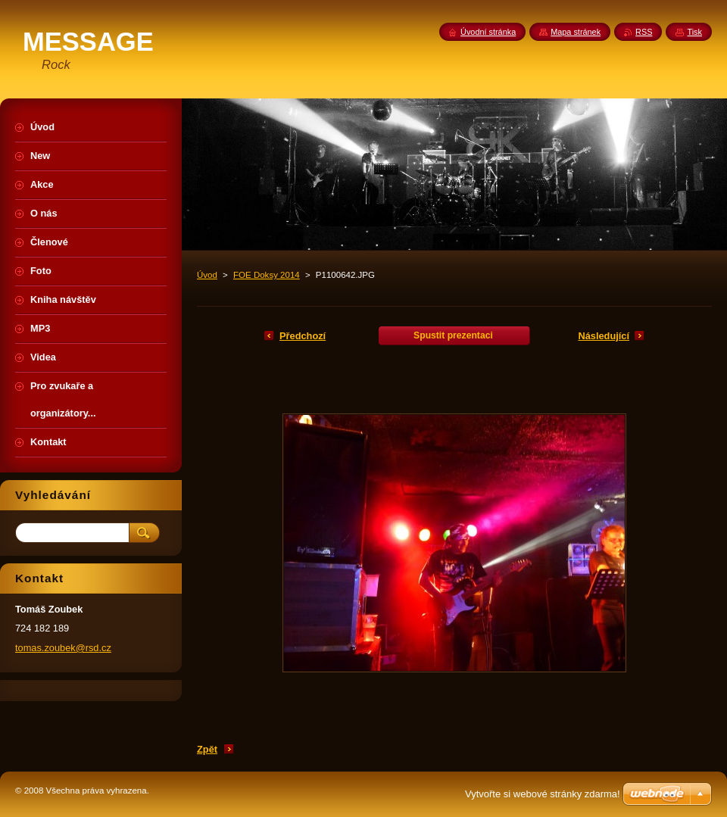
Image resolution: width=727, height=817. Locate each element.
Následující (603, 335)
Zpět (207, 749)
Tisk (694, 31)
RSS (643, 31)
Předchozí (302, 335)
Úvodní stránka (488, 31)
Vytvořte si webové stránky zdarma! (542, 794)
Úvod (207, 274)
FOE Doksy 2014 (266, 274)
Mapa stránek (576, 31)
